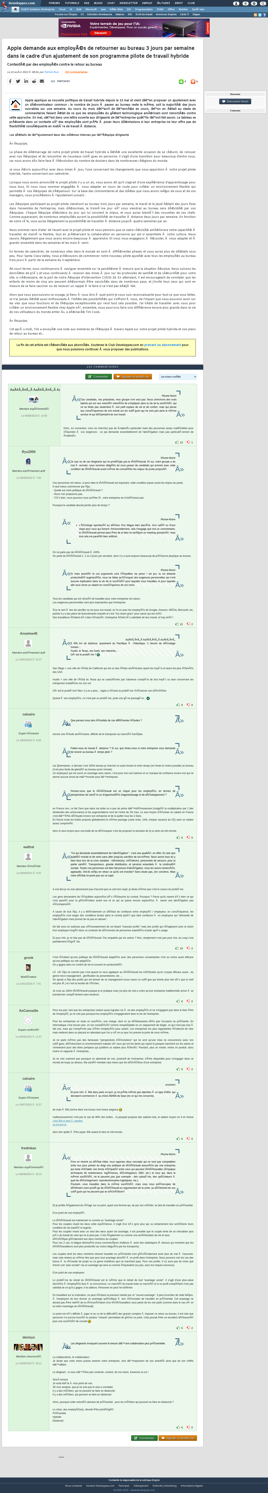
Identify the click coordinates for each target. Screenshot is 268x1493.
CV (82, 14)
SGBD (160, 9)
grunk (28, 965)
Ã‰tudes (163, 3)
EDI (129, 9)
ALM (78, 9)
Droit (178, 3)
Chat (111, 3)
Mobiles (183, 9)
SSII (130, 14)
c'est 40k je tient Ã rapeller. (68, 1128)
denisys (28, 1345)
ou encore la (59, 1132)
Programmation (144, 9)
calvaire (28, 722)
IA (71, 9)
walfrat (28, 854)
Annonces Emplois (166, 14)
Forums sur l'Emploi (66, 14)
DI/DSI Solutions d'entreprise (38, 9)
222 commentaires (76, 75)
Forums (54, 3)
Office (171, 9)
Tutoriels (72, 3)
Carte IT (184, 14)
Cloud (62, 9)
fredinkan (28, 1156)
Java (103, 9)
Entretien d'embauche (99, 14)
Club (191, 3)
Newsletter (128, 3)
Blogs (98, 3)
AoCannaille (28, 1018)
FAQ (86, 3)
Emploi (147, 3)
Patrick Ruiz (51, 75)
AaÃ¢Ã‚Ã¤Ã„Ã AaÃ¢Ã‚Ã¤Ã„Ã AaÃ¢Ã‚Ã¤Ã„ (43, 397)
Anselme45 (29, 641)
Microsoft (91, 9)
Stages (196, 14)
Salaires (119, 14)
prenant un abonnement (162, 348)
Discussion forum (235, 101)
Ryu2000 (28, 459)
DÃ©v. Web (116, 9)
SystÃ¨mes (198, 9)
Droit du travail (144, 14)
